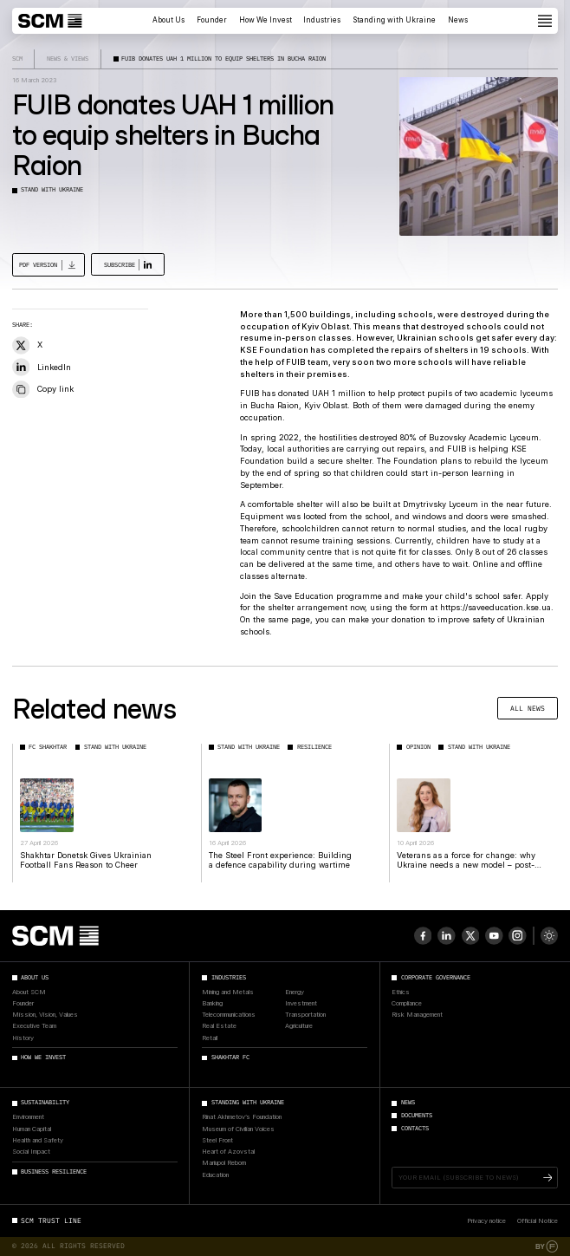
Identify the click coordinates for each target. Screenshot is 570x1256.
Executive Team (34, 1026)
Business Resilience (54, 1171)
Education (215, 1175)
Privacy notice (486, 1221)
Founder (212, 20)
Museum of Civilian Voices (238, 1129)
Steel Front (217, 1140)
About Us (168, 20)
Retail (209, 1038)
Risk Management (417, 1015)
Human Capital (31, 1129)
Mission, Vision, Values (45, 1015)
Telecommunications (229, 1015)
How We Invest (265, 20)
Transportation (305, 1015)
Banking (212, 1003)
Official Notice (537, 1221)
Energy (294, 992)
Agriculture (299, 1026)
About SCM (29, 992)
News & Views (67, 58)
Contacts (415, 1128)
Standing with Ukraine (394, 20)
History (23, 1038)
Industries (321, 20)
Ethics (401, 992)
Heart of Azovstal (228, 1152)
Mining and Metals (228, 992)
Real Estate (219, 1026)
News (458, 20)
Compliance (407, 1003)
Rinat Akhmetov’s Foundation (242, 1117)
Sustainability (45, 1102)
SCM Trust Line (51, 1221)
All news (527, 708)
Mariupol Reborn (224, 1163)
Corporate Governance (435, 977)
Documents (416, 1115)
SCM (17, 58)
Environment (28, 1117)
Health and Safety (37, 1140)
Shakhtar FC (230, 1057)
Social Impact (31, 1152)
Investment (301, 1003)
